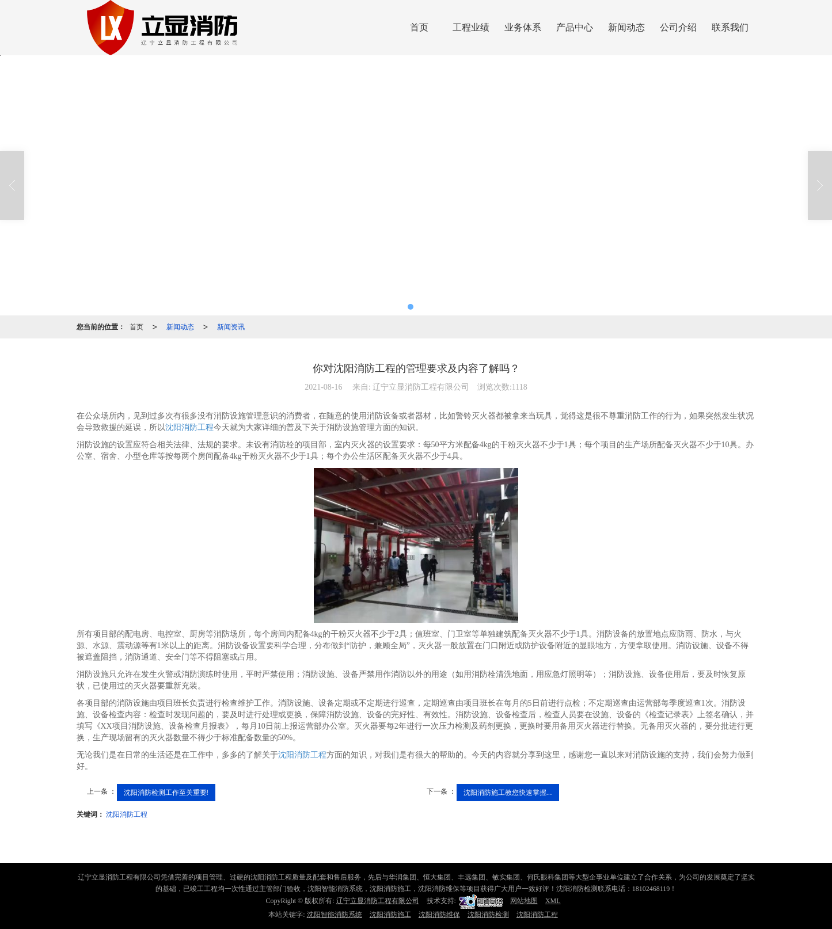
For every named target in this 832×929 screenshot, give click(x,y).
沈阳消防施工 (390, 915)
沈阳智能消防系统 (334, 915)
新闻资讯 (231, 327)
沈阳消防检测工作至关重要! (166, 793)
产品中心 (574, 27)
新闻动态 (626, 27)
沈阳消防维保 (439, 915)
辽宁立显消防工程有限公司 (377, 901)
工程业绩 (471, 27)
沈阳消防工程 (189, 427)
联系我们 (730, 27)
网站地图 (524, 901)
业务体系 (522, 27)
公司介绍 (678, 27)
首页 (419, 27)
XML (553, 901)
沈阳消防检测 (488, 915)
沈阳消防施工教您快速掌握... (508, 793)
